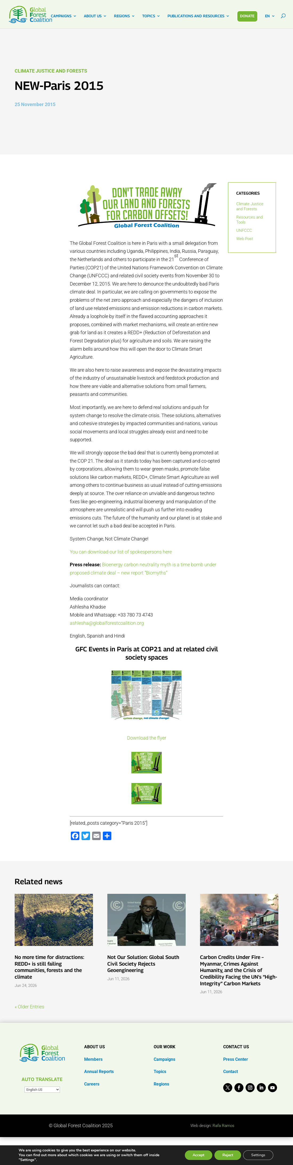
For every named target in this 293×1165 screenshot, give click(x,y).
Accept (198, 1155)
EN (267, 16)
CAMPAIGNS (61, 16)
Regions (161, 1084)
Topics (160, 1071)
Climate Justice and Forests (51, 71)
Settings (258, 1155)
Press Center (235, 1059)
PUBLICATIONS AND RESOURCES (196, 16)
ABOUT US (92, 16)
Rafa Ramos (223, 1125)
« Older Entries (29, 1006)
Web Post (244, 238)
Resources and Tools (249, 220)
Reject (227, 1155)
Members (93, 1059)
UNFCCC (244, 230)
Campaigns (164, 1059)
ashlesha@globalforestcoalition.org (107, 623)
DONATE (247, 16)
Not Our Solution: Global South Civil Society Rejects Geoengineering (143, 963)
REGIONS (122, 16)
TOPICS (148, 16)
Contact (230, 1071)
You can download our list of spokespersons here (121, 552)
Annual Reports (99, 1071)
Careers (91, 1084)
